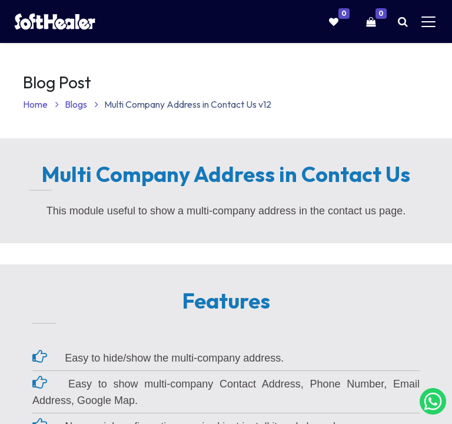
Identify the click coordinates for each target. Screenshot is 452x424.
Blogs (81, 104)
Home (41, 104)
